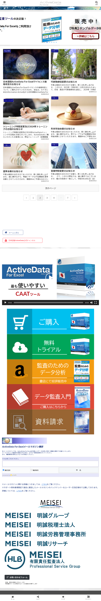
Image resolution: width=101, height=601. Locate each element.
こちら (44, 484)
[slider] (48, 302)
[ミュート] (91, 302)
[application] (50, 277)
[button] (4, 28)
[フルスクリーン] (95, 302)
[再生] (5, 302)
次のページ (50, 187)
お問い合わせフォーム (17, 577)
